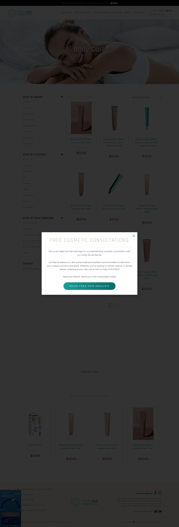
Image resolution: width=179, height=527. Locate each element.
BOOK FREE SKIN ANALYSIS (89, 286)
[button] (134, 236)
